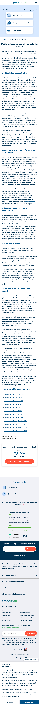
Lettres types (9, 487)
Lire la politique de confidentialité (10, 696)
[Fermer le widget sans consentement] (30, 659)
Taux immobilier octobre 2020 (14, 424)
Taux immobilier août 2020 (13, 418)
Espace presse (6, 620)
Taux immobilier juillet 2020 (13, 414)
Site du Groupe (6, 612)
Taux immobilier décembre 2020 (15, 431)
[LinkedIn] (21, 658)
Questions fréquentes (12, 494)
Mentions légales (25, 612)
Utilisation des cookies (27, 618)
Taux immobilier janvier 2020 (14, 394)
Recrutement (24, 610)
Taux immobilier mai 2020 (13, 408)
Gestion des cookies (26, 620)
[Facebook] (13, 658)
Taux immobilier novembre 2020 (15, 428)
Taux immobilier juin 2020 (13, 411)
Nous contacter (6, 618)
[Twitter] (17, 658)
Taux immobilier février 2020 (14, 398)
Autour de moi (19, 556)
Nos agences (6, 615)
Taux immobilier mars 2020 (13, 401)
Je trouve (30, 549)
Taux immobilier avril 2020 (13, 404)
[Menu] (3, 2)
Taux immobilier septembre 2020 (15, 421)
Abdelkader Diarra (11, 436)
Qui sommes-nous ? (8, 610)
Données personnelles (27, 615)
